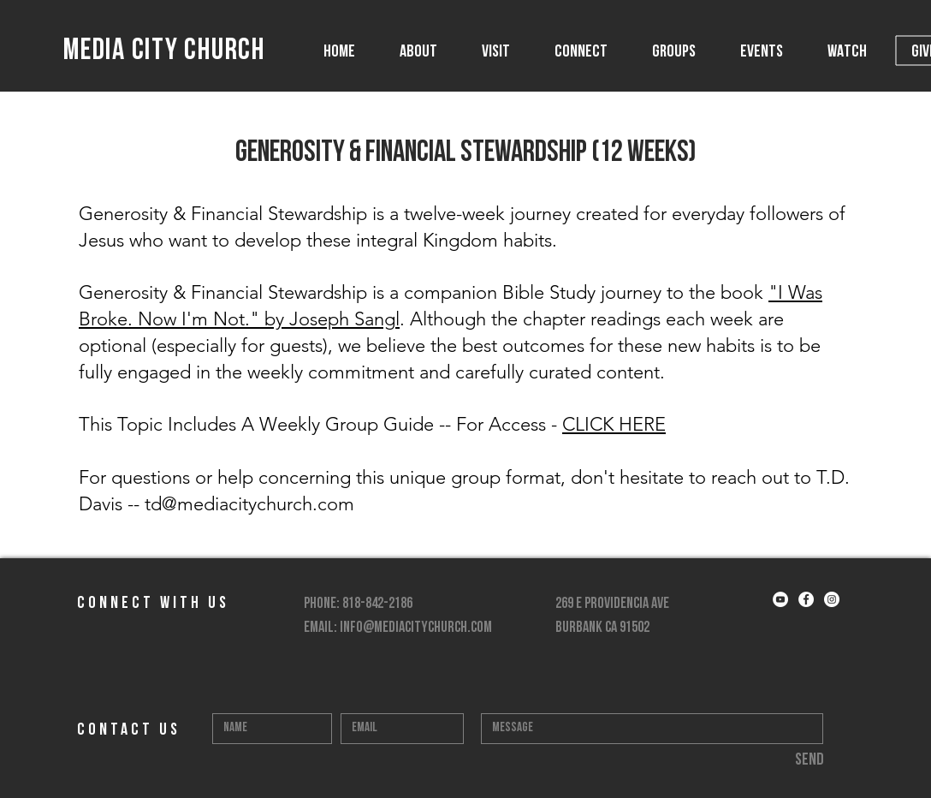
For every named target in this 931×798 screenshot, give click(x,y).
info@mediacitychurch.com (416, 628)
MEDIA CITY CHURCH (164, 52)
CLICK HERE (614, 424)
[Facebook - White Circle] (806, 599)
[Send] (809, 760)
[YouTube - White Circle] (780, 599)
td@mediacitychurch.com (249, 503)
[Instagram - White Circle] (831, 599)
